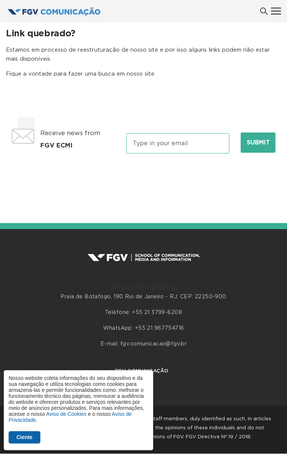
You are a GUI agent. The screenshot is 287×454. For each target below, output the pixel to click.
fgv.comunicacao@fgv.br (153, 344)
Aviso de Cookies (66, 414)
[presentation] (143, 180)
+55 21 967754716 (159, 328)
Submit (258, 143)
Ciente (24, 437)
